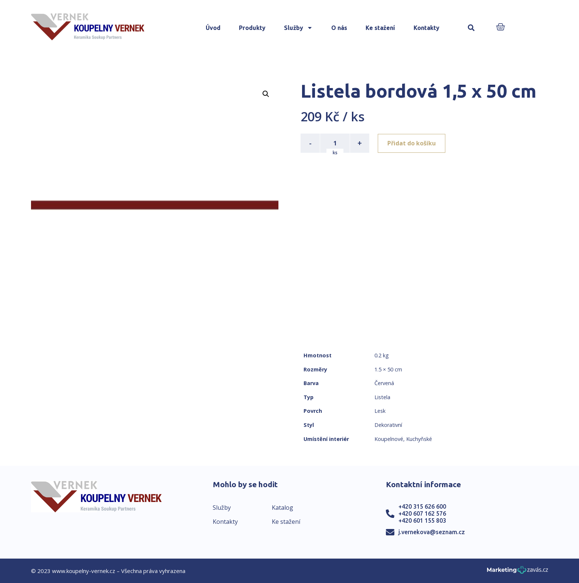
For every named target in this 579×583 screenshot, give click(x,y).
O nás (339, 27)
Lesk (380, 410)
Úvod (213, 27)
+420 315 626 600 (422, 506)
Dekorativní (388, 424)
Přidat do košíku (412, 143)
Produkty (252, 27)
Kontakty (426, 27)
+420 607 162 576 (422, 513)
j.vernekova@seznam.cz (431, 532)
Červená (384, 383)
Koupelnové (388, 438)
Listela (382, 397)
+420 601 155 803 (422, 520)
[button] (471, 28)
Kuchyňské (419, 438)
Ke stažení (380, 27)
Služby (298, 27)
